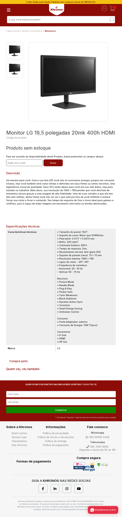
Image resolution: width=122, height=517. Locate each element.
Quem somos (19, 433)
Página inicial (12, 31)
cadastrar (61, 410)
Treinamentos (19, 441)
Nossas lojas (19, 437)
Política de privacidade (56, 433)
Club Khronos (19, 445)
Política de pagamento (56, 445)
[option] (14, 50)
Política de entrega (55, 441)
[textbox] (61, 19)
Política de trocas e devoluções (55, 437)
